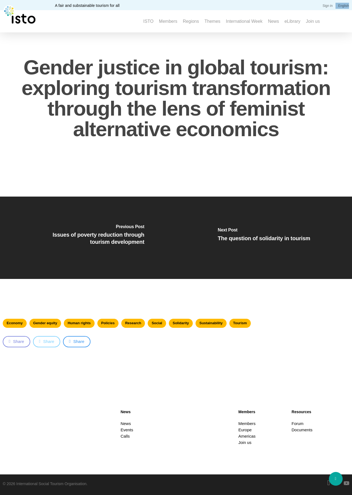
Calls (125, 436)
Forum (297, 423)
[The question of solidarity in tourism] (264, 238)
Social (157, 323)
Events (126, 430)
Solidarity (181, 323)
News (125, 423)
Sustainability (211, 323)
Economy (15, 323)
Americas (247, 436)
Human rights (79, 323)
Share (16, 341)
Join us (245, 442)
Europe (245, 430)
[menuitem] (343, 6)
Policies (108, 323)
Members (247, 423)
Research (133, 323)
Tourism (240, 323)
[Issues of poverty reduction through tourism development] (88, 238)
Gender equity (45, 323)
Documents (302, 430)
